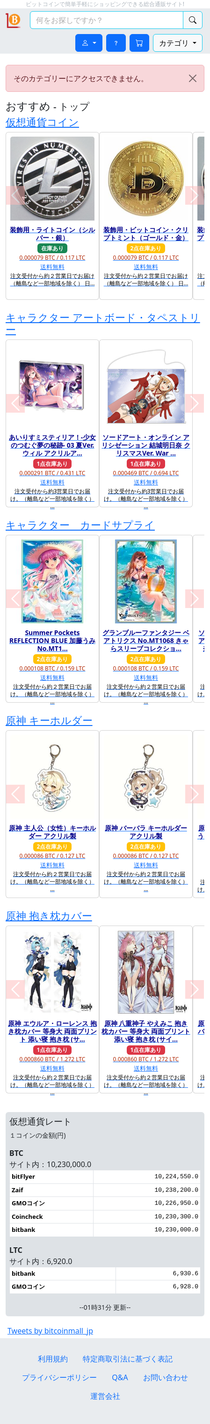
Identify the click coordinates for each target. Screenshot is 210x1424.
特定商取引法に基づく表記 (128, 1359)
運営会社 (105, 1396)
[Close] (192, 78)
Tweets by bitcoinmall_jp (50, 1331)
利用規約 (53, 1359)
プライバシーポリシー (59, 1377)
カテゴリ (175, 43)
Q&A (120, 1377)
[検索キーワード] (106, 20)
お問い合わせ (165, 1377)
